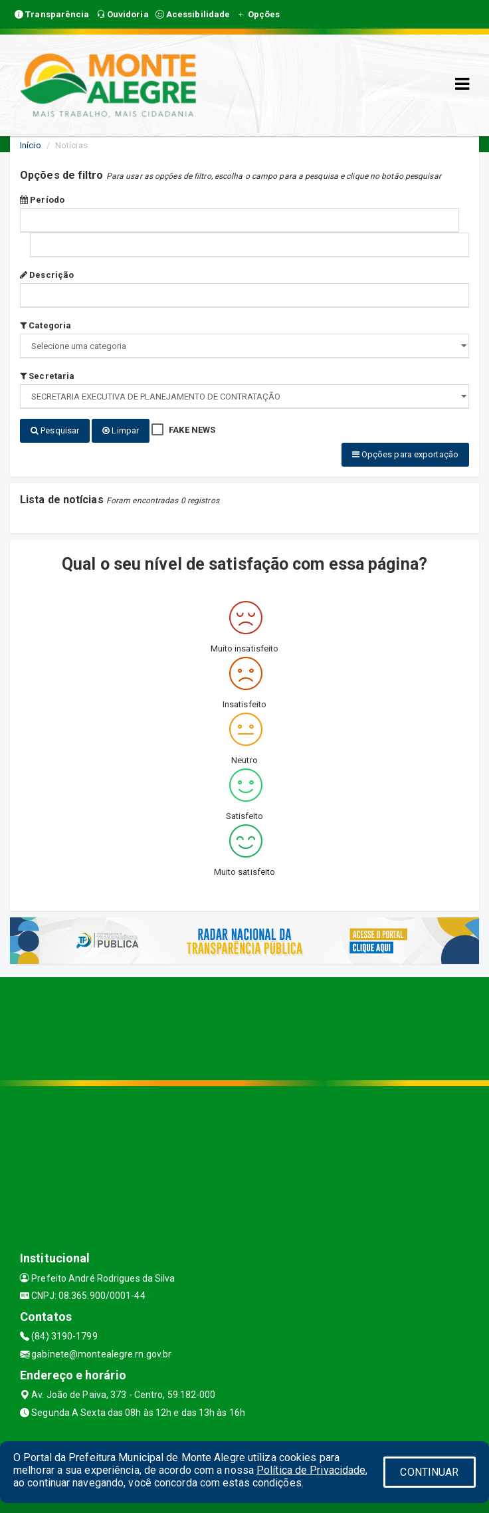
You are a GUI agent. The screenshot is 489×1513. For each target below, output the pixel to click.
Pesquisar (55, 430)
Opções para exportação (405, 454)
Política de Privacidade (310, 1470)
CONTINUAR (429, 1472)
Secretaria (47, 376)
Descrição (47, 275)
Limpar (120, 430)
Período (42, 200)
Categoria (45, 325)
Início (30, 145)
